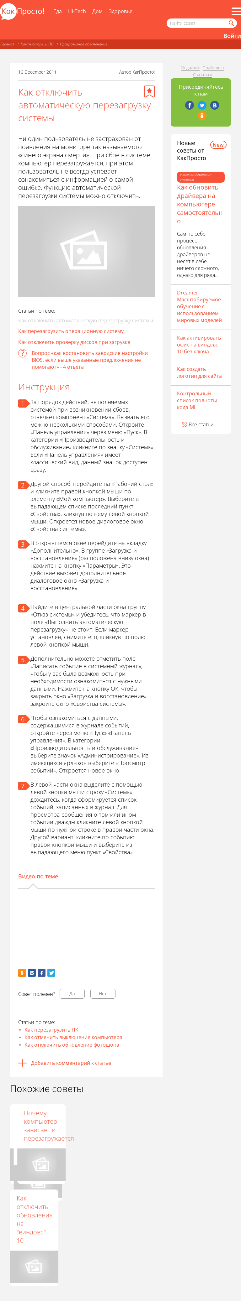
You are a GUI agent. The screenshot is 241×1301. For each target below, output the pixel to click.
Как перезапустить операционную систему (39, 1125)
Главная (7, 44)
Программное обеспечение (83, 44)
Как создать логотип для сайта (199, 372)
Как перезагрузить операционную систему (71, 331)
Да (72, 994)
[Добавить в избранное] (149, 91)
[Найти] (231, 23)
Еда (57, 11)
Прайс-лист (213, 67)
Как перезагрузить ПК (51, 1029)
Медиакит (190, 67)
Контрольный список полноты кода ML (197, 400)
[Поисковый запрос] (202, 23)
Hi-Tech (77, 11)
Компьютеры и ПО (37, 44)
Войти (232, 35)
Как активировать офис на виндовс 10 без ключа (199, 344)
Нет (103, 994)
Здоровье (120, 11)
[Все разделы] (236, 11)
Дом (97, 11)
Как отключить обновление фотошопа (71, 1044)
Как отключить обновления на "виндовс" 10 (35, 1219)
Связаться (202, 74)
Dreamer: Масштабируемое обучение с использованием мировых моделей (199, 306)
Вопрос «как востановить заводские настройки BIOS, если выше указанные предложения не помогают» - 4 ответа (90, 360)
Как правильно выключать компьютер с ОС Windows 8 (84, 1134)
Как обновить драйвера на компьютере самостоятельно (200, 204)
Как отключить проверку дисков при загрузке (74, 342)
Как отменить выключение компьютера (73, 1037)
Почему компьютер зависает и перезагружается (144, 1125)
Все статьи (201, 424)
